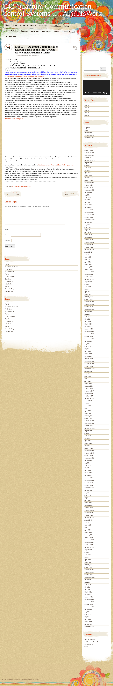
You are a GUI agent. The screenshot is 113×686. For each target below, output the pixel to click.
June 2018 (87, 376)
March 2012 (88, 562)
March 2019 (88, 354)
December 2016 (89, 421)
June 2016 (87, 436)
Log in (86, 130)
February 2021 (88, 297)
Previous (11, 193)
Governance (34, 31)
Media (56, 32)
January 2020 (88, 329)
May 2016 (87, 438)
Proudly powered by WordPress (11, 679)
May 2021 (87, 289)
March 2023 (88, 235)
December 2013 (89, 510)
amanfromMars (36, 55)
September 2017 (89, 398)
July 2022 (87, 254)
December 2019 (89, 331)
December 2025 (89, 153)
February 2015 (88, 475)
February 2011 (88, 594)
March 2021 (88, 294)
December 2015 (89, 450)
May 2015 (87, 468)
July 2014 (87, 493)
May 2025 (87, 170)
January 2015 (88, 478)
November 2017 (89, 393)
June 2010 (87, 614)
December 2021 (89, 272)
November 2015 (89, 453)
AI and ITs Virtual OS (28, 25)
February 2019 (88, 356)
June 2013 (87, 525)
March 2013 (88, 532)
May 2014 (87, 498)
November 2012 (89, 542)
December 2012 (89, 540)
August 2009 (88, 624)
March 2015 (88, 473)
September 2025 (89, 160)
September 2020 (89, 309)
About (15, 25)
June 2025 (87, 168)
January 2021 (88, 299)
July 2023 (87, 225)
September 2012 (89, 547)
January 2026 (88, 150)
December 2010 (89, 599)
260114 (86, 112)
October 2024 (88, 187)
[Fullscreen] (107, 93)
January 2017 (88, 418)
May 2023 (87, 230)
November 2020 (89, 304)
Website (7, 243)
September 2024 (89, 190)
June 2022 (87, 257)
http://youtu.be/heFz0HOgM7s (14, 119)
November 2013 (89, 512)
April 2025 (87, 172)
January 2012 (88, 567)
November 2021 (89, 274)
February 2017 (88, 416)
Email (7, 237)
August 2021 (88, 282)
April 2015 (87, 470)
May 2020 (87, 319)
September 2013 (89, 517)
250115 (86, 110)
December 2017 (89, 391)
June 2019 (87, 346)
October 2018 (88, 366)
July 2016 (87, 433)
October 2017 (88, 396)
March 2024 (88, 205)
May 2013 (87, 527)
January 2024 (88, 210)
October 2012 (88, 545)
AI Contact (43, 26)
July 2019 (87, 344)
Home (7, 25)
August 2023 (88, 222)
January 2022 (88, 269)
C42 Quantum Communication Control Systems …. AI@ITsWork (52, 10)
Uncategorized (16, 186)
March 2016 (88, 443)
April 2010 (87, 619)
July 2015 (87, 463)
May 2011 (87, 587)
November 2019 (89, 334)
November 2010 (89, 602)
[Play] (86, 93)
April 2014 (87, 500)
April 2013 (87, 530)
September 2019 (89, 339)
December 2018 (89, 361)
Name (7, 232)
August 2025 (88, 163)
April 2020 (87, 321)
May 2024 (87, 200)
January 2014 (88, 507)
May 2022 (87, 259)
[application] (96, 87)
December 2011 (89, 570)
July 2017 (87, 403)
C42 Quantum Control (91, 642)
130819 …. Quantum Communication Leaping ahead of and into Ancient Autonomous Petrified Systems (74, 47)
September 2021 (89, 279)
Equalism (24, 31)
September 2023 (89, 220)
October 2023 (88, 217)
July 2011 (87, 582)
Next (72, 193)
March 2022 (88, 264)
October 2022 (88, 247)
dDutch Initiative (11, 31)
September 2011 (89, 577)
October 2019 (88, 336)
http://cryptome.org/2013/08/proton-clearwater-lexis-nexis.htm (25, 76)
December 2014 (89, 480)
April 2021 (87, 292)
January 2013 (88, 537)
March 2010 (88, 622)
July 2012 (87, 552)
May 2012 (87, 557)
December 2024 (89, 182)
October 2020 (88, 306)
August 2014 (88, 490)
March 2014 (88, 503)
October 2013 (88, 515)
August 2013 (88, 520)
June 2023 (87, 227)
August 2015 (88, 460)
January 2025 (88, 180)
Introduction (46, 31)
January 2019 (88, 359)
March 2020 (88, 324)
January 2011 (88, 597)
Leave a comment (26, 186)
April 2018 (87, 381)
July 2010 (87, 612)
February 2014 (88, 505)
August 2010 (88, 609)
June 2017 (87, 406)
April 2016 (87, 440)
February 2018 (88, 386)
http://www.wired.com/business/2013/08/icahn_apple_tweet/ (56, 165)
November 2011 (89, 572)
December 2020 (89, 302)
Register (87, 128)
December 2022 (89, 242)
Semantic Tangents (68, 32)
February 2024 (88, 207)
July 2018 (87, 373)
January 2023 (88, 239)
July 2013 (87, 522)
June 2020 (87, 316)
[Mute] (104, 93)
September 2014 (89, 488)
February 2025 (88, 177)
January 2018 (88, 388)
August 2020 (88, 311)
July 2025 (87, 165)
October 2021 (88, 277)
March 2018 (88, 383)
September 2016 (89, 428)
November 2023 (89, 215)
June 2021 (87, 287)
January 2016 (88, 448)
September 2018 (89, 369)
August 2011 (88, 579)
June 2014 (87, 495)
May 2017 (87, 408)
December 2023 (89, 212)
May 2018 (87, 378)
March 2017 (88, 413)
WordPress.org (88, 138)
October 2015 (88, 455)
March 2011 (88, 592)
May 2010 (87, 617)
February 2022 (88, 267)
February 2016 (88, 445)
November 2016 (89, 423)
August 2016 (88, 431)
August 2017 (88, 401)
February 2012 (88, 565)
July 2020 (87, 314)
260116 (86, 108)
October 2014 (88, 485)
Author (66, 26)
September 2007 (89, 627)
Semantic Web (10, 36)
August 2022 (88, 252)
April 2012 (87, 560)
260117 (86, 105)
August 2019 (88, 341)
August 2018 (88, 371)
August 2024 (88, 192)
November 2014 (89, 483)
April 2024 (87, 202)
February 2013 (88, 535)
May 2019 (87, 349)
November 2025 (89, 155)
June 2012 (87, 555)
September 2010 (89, 607)
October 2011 (88, 574)
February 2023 (88, 237)
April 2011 (87, 589)
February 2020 (88, 326)
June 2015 (87, 465)
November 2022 (89, 244)
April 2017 (87, 411)
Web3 (86, 647)
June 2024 (87, 197)
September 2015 (89, 458)
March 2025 (88, 175)
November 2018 (89, 364)
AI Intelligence (55, 26)
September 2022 (89, 249)
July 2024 (87, 195)
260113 (86, 115)
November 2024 (89, 185)
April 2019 (87, 351)
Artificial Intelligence (90, 639)
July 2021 (87, 284)
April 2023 (87, 232)
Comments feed (89, 135)
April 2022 (87, 262)
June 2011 (87, 584)
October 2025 (88, 158)
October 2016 (88, 426)
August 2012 (88, 550)
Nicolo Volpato (35, 679)
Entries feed (88, 133)
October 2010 (88, 604)
